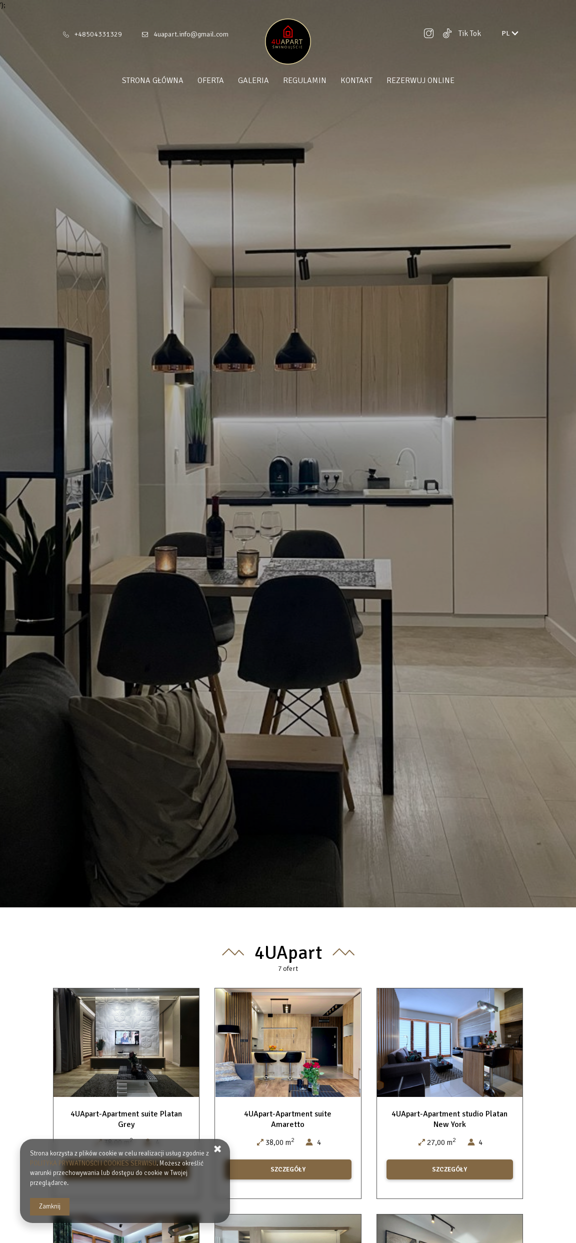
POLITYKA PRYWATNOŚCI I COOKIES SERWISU (93, 1163)
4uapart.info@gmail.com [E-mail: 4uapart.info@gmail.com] (191, 34)
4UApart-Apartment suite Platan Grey (126, 1119)
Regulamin (304, 81)
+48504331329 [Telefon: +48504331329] (98, 34)
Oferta (211, 81)
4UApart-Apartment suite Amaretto (288, 1119)
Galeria (253, 81)
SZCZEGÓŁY (288, 1169)
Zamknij (49, 1206)
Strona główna (153, 81)
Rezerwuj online (420, 81)
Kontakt (356, 81)
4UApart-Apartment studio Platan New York (450, 1119)
